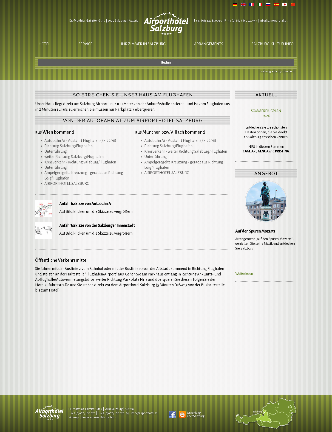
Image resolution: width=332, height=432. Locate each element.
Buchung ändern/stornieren (277, 71)
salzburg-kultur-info (273, 44)
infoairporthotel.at (273, 20)
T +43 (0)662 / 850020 (208, 20)
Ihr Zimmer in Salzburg (143, 44)
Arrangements (208, 44)
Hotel (44, 44)
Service (85, 44)
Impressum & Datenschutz (99, 417)
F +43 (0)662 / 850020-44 (113, 413)
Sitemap (73, 417)
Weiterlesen (244, 273)
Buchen (166, 62)
